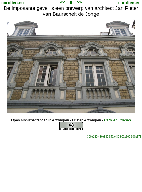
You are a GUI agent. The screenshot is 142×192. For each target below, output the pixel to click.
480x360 (103, 136)
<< (62, 2)
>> (79, 2)
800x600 (125, 136)
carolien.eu (12, 3)
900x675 (136, 136)
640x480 (114, 136)
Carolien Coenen (117, 120)
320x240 (92, 136)
